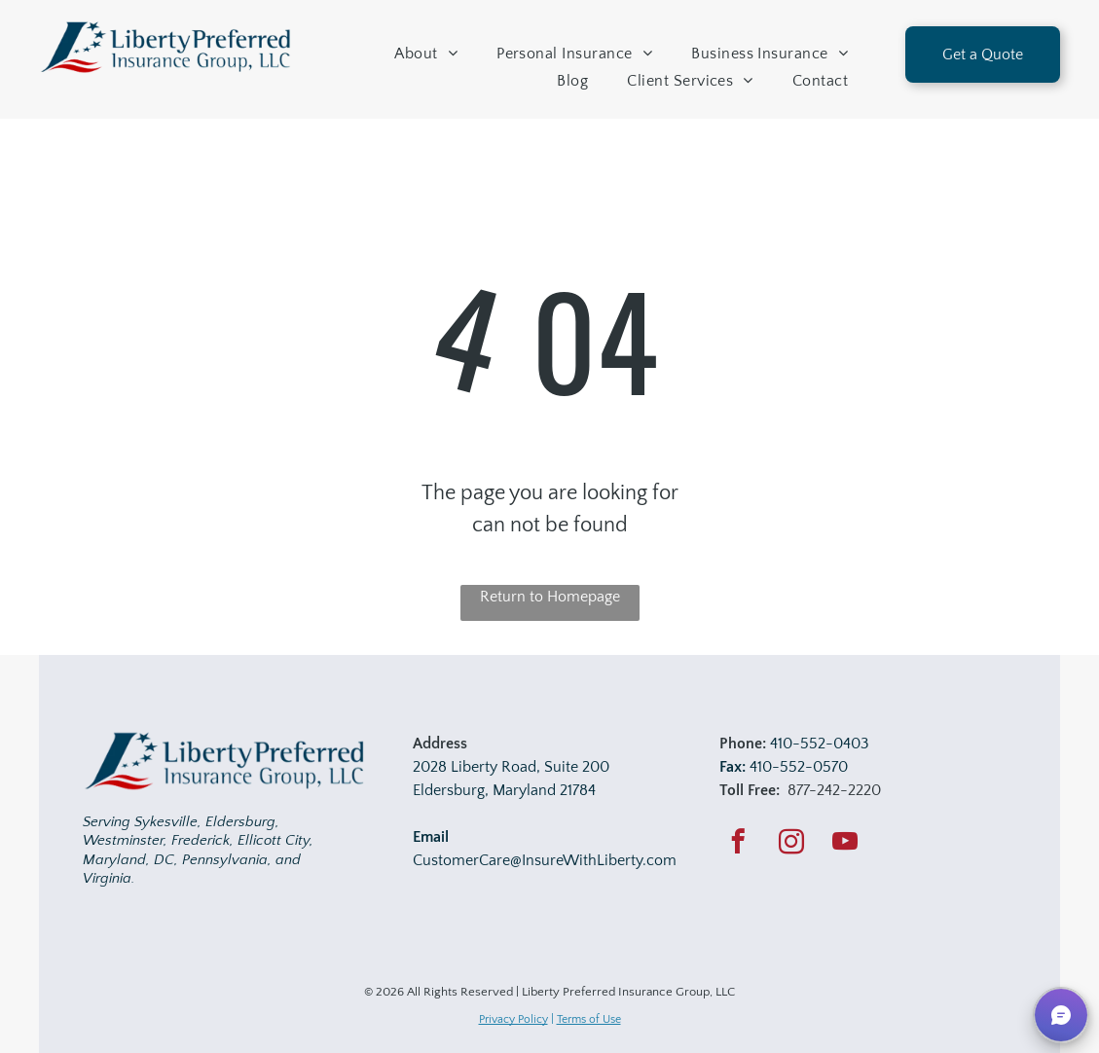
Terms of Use (589, 1019)
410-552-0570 (799, 767)
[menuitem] (426, 53)
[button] (1061, 1015)
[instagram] (792, 844)
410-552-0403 (819, 743)
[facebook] (738, 844)
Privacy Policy (513, 1019)
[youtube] (845, 844)
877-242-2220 (834, 790)
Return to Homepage (550, 596)
